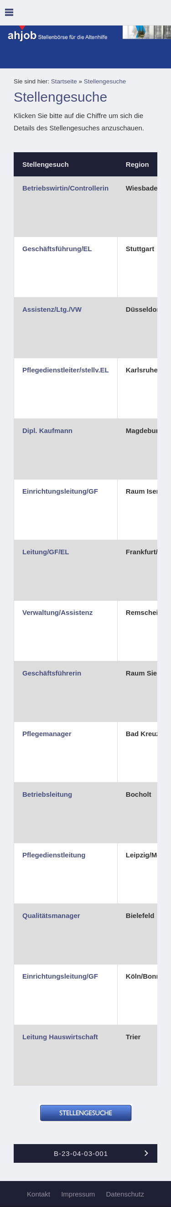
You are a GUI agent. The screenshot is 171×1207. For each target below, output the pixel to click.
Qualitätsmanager (51, 915)
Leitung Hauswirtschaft (60, 1037)
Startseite (64, 81)
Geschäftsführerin (51, 673)
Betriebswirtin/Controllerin (65, 188)
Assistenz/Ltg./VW (52, 309)
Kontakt (38, 1194)
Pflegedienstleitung (53, 855)
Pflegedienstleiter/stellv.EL (65, 370)
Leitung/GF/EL (45, 552)
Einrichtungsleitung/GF (60, 491)
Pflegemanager (47, 734)
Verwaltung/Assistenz (57, 612)
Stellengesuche (105, 81)
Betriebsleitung (47, 794)
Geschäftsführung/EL (57, 249)
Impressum (78, 1194)
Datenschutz (125, 1194)
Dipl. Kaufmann (47, 430)
